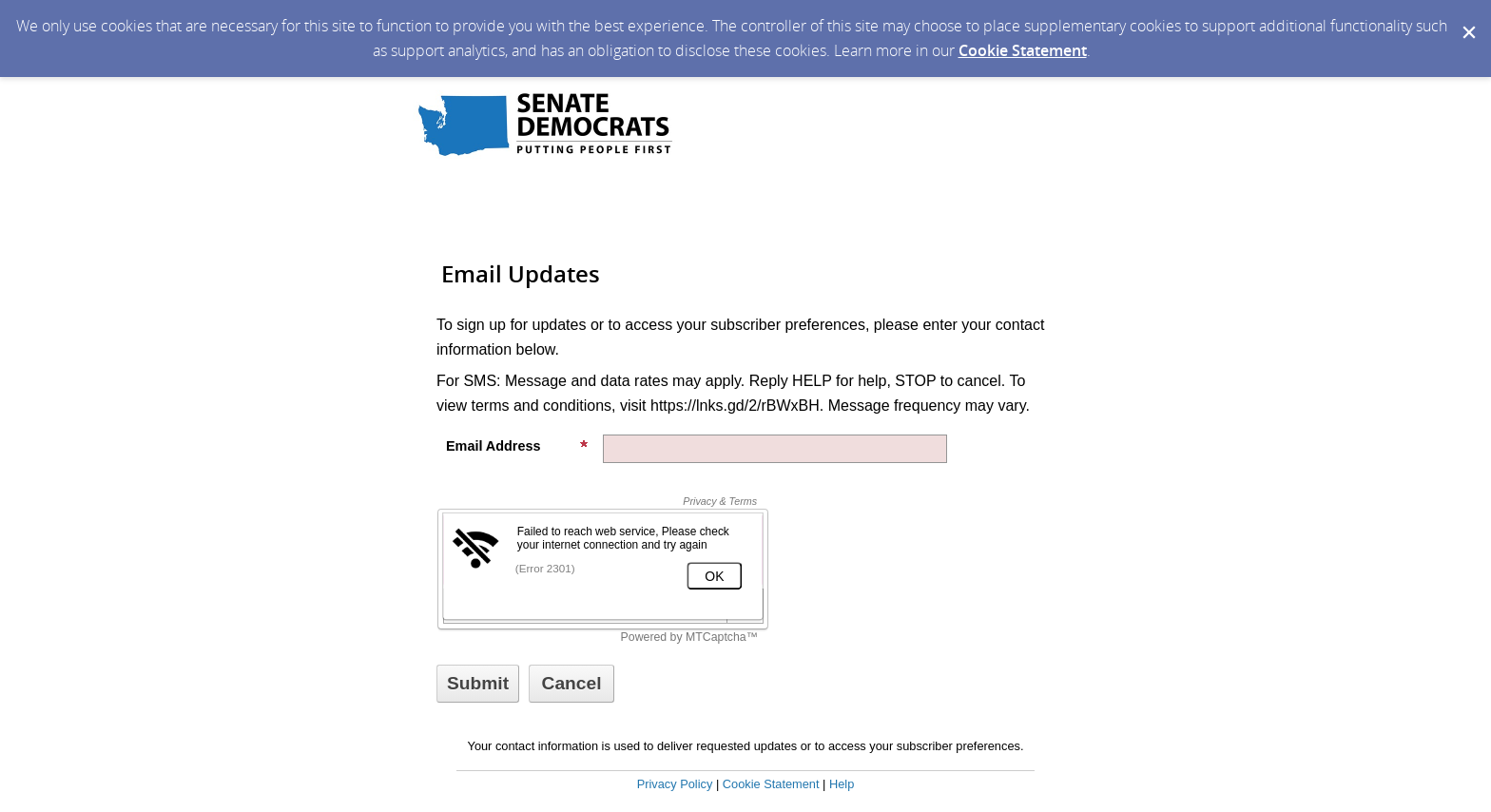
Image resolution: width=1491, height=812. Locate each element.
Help (841, 784)
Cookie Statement (1022, 50)
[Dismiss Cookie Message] (1467, 18)
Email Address (517, 446)
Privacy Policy (675, 784)
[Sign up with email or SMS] (477, 684)
